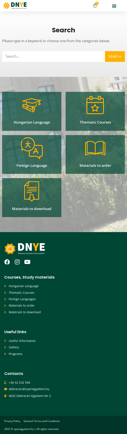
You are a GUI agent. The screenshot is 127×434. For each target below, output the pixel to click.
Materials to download (32, 208)
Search (114, 56)
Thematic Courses (95, 122)
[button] (114, 5)
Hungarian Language (32, 122)
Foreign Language (31, 165)
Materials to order (95, 165)
